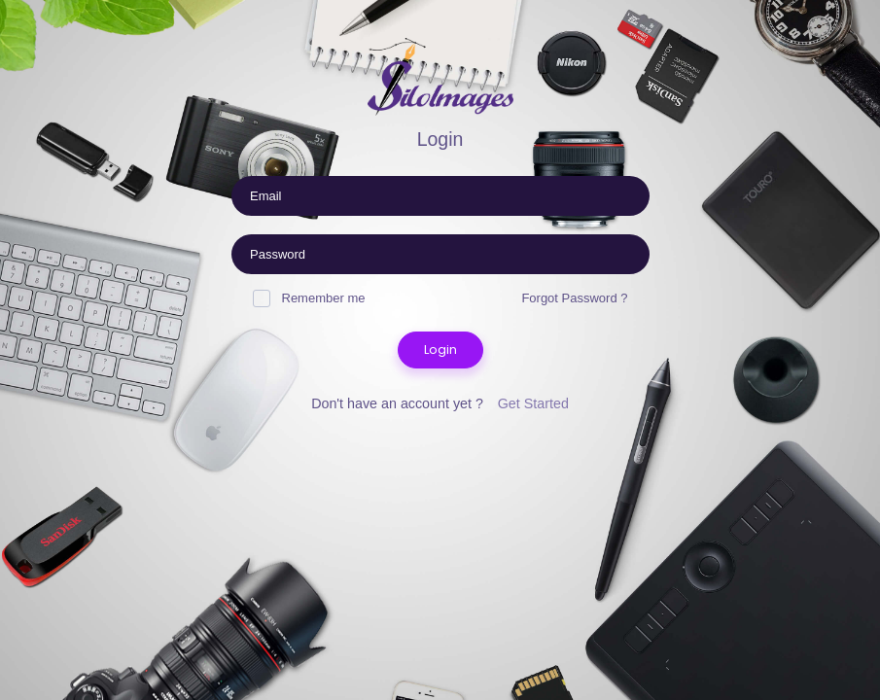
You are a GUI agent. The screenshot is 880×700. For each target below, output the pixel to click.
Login (440, 349)
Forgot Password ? (574, 298)
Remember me (309, 298)
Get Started (533, 403)
